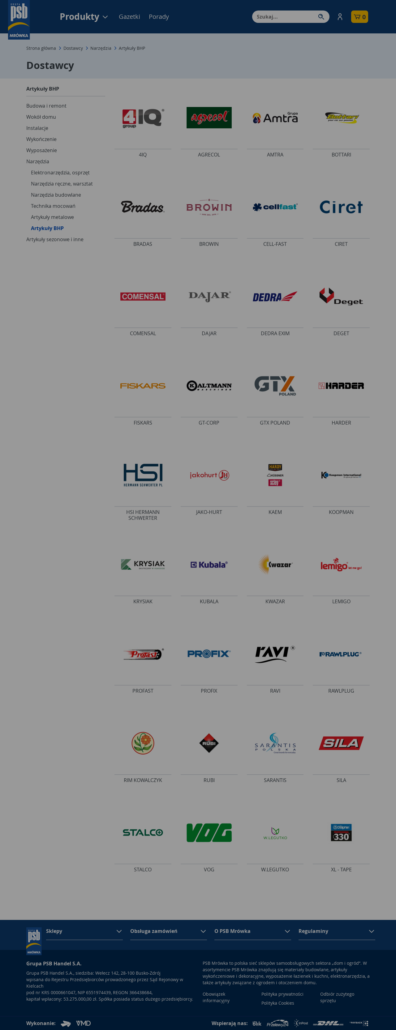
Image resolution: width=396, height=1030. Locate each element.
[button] (340, 16)
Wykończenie (41, 139)
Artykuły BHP (47, 228)
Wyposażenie (41, 150)
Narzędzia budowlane (56, 194)
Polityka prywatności (282, 994)
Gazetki (129, 16)
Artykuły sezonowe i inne (55, 239)
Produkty (84, 17)
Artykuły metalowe (52, 217)
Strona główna (41, 48)
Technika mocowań (53, 206)
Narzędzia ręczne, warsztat (62, 183)
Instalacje (37, 128)
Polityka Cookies (277, 1003)
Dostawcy (73, 48)
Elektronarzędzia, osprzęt (60, 172)
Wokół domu (41, 116)
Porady (159, 16)
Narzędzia (100, 48)
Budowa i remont (46, 105)
